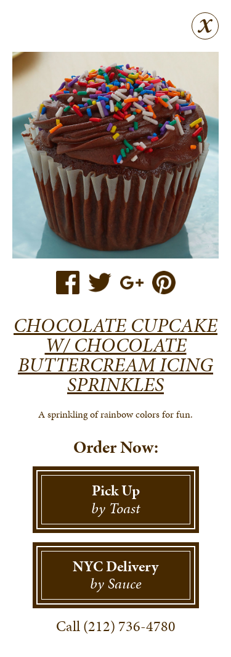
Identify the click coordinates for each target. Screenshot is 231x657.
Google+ (132, 282)
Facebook (67, 282)
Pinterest (164, 282)
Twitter (99, 282)
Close (205, 25)
